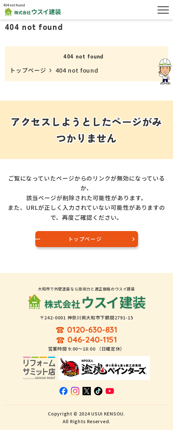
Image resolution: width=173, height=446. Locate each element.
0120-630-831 (92, 330)
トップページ (28, 70)
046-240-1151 (92, 340)
